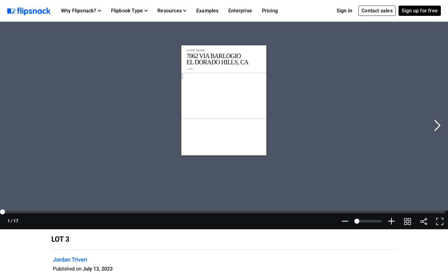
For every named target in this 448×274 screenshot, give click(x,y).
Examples (207, 11)
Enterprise (240, 11)
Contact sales (377, 11)
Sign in (344, 11)
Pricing (270, 11)
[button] (81, 11)
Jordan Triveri (70, 259)
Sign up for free (420, 11)
